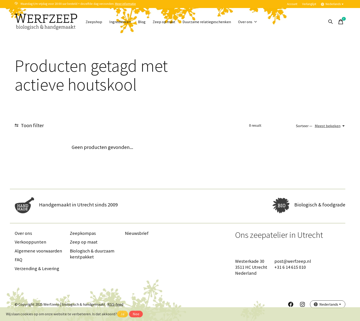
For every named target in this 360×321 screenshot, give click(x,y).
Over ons (247, 21)
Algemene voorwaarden (38, 251)
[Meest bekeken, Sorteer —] (330, 125)
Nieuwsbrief (137, 233)
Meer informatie (125, 4)
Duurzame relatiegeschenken (207, 21)
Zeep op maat (164, 21)
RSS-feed (115, 304)
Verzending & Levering (37, 269)
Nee (136, 314)
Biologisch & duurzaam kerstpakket (92, 254)
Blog (142, 21)
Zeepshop (94, 21)
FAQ (18, 260)
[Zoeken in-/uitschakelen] (330, 21)
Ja (122, 314)
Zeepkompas (83, 233)
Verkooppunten (30, 242)
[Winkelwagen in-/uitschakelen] (340, 21)
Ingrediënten (120, 21)
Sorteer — (304, 125)
